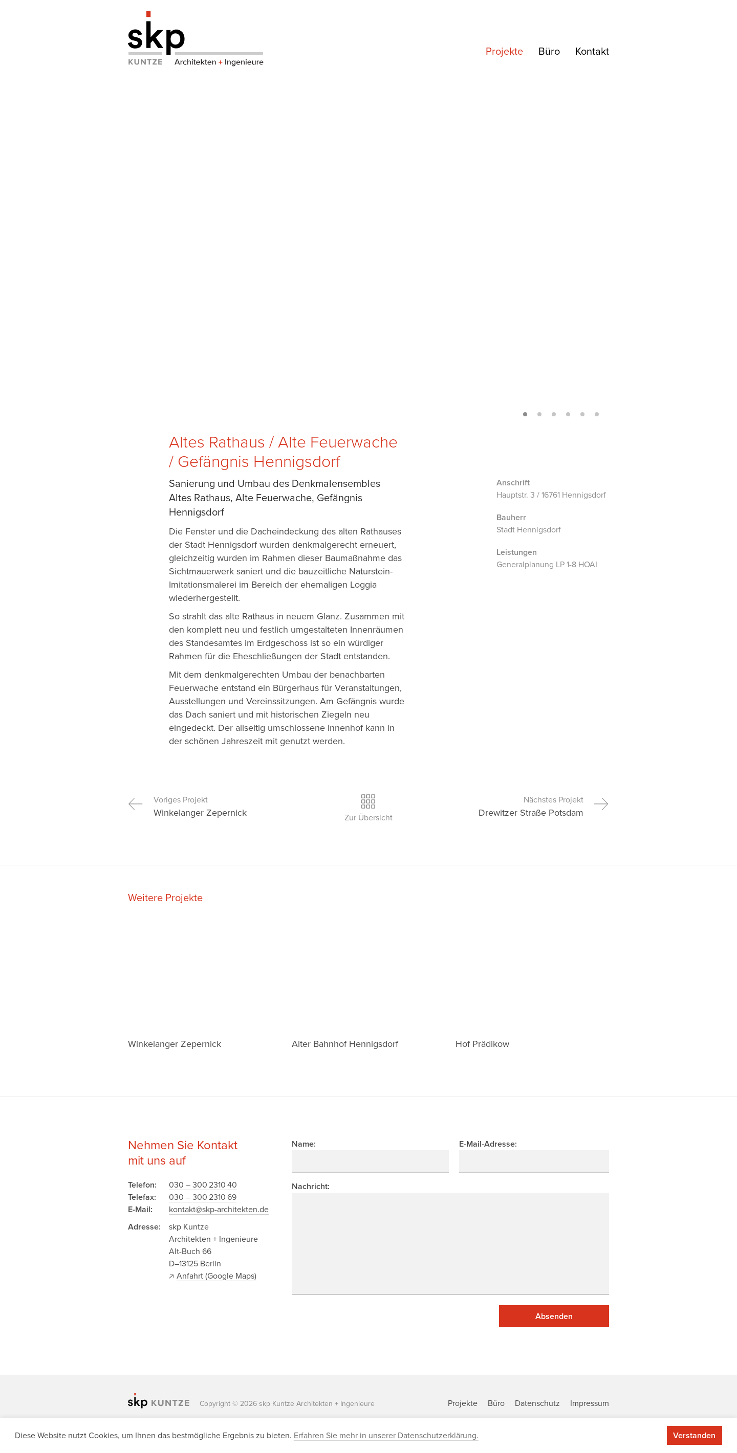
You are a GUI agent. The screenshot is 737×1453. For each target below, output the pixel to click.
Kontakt (592, 52)
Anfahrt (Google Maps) (216, 1276)
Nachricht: (311, 1186)
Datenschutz (537, 1403)
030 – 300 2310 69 (202, 1197)
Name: (304, 1144)
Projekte (504, 52)
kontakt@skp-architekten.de (219, 1209)
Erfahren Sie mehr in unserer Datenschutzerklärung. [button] (386, 1435)
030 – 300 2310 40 (203, 1185)
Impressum (589, 1403)
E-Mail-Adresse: (488, 1144)
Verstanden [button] (694, 1435)
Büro (549, 52)
